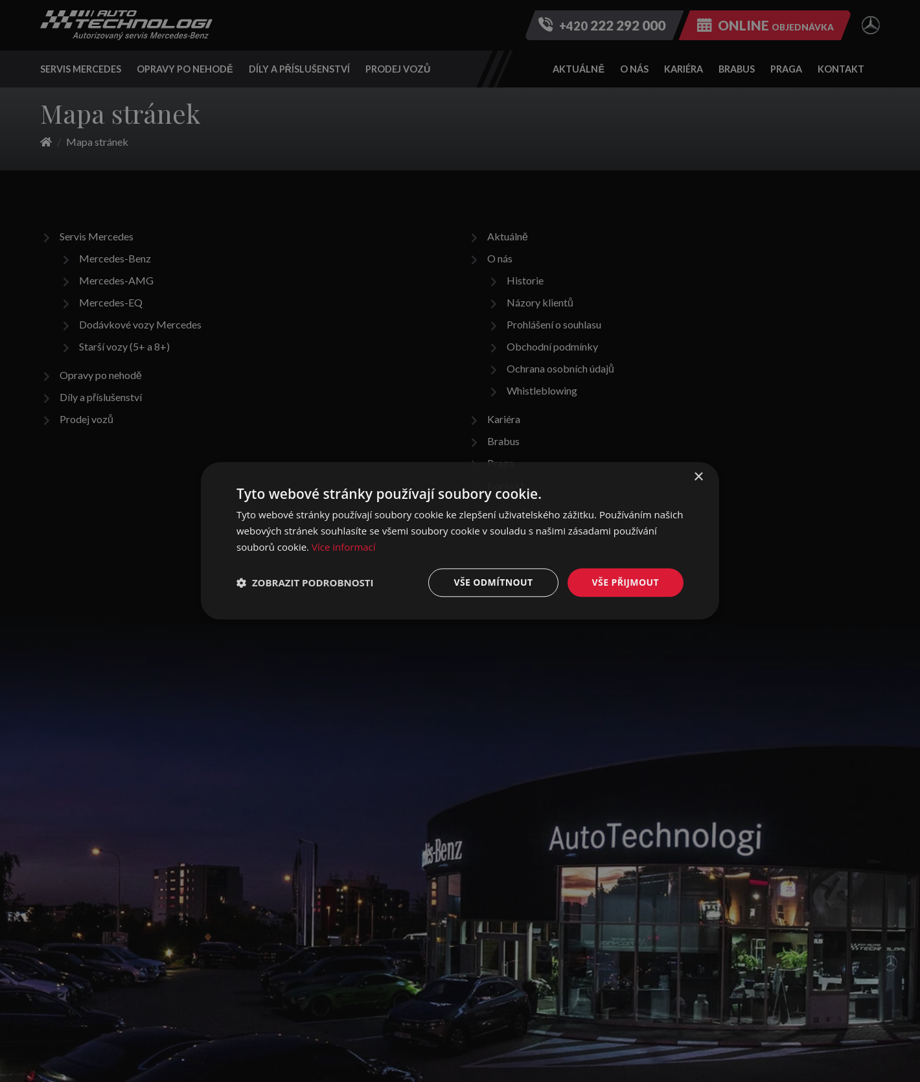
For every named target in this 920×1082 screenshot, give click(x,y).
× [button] (698, 477)
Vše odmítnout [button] (493, 582)
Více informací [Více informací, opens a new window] (344, 546)
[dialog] (460, 540)
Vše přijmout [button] (625, 582)
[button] (305, 582)
